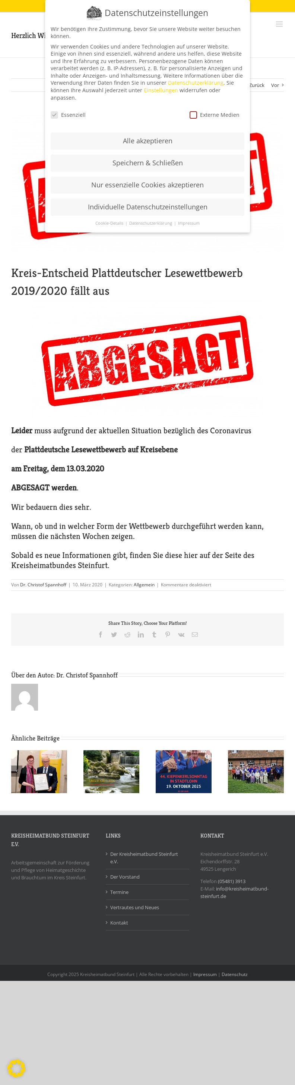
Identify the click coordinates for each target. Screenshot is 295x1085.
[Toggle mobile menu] (280, 24)
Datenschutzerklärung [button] (151, 222)
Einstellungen (161, 89)
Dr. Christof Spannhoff (43, 585)
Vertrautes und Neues (134, 907)
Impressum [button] (189, 222)
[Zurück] (16, 771)
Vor (275, 85)
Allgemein (144, 585)
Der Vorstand (125, 876)
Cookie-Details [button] (109, 222)
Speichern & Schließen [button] (147, 162)
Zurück (256, 85)
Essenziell (68, 114)
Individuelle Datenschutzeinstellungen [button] (147, 206)
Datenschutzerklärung (195, 82)
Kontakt (119, 922)
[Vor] (278, 771)
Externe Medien (215, 114)
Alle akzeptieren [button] (147, 140)
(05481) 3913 (231, 881)
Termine (119, 892)
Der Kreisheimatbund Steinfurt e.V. (144, 858)
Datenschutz (235, 974)
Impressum (205, 974)
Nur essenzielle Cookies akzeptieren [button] (147, 184)
